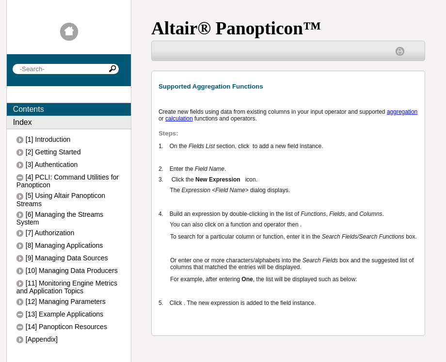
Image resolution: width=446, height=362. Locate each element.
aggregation (402, 111)
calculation (179, 118)
